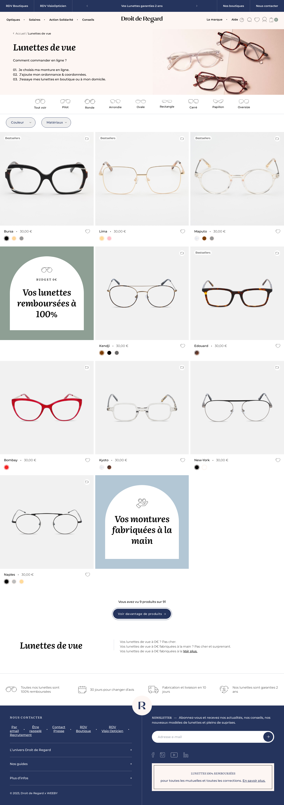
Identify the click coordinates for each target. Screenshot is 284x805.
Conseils (88, 19)
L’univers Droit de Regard (30, 750)
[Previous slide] (89, 6)
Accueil (19, 33)
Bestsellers (12, 138)
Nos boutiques (233, 6)
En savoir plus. (254, 781)
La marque (214, 19)
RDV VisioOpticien (53, 6)
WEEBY (52, 793)
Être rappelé (35, 729)
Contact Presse (58, 729)
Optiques (13, 19)
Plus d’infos (19, 778)
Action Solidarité (61, 19)
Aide (238, 20)
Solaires (34, 19)
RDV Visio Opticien (112, 729)
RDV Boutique (83, 729)
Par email (14, 729)
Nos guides (19, 764)
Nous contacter (267, 6)
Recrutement (21, 735)
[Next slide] (195, 6)
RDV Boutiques (17, 6)
